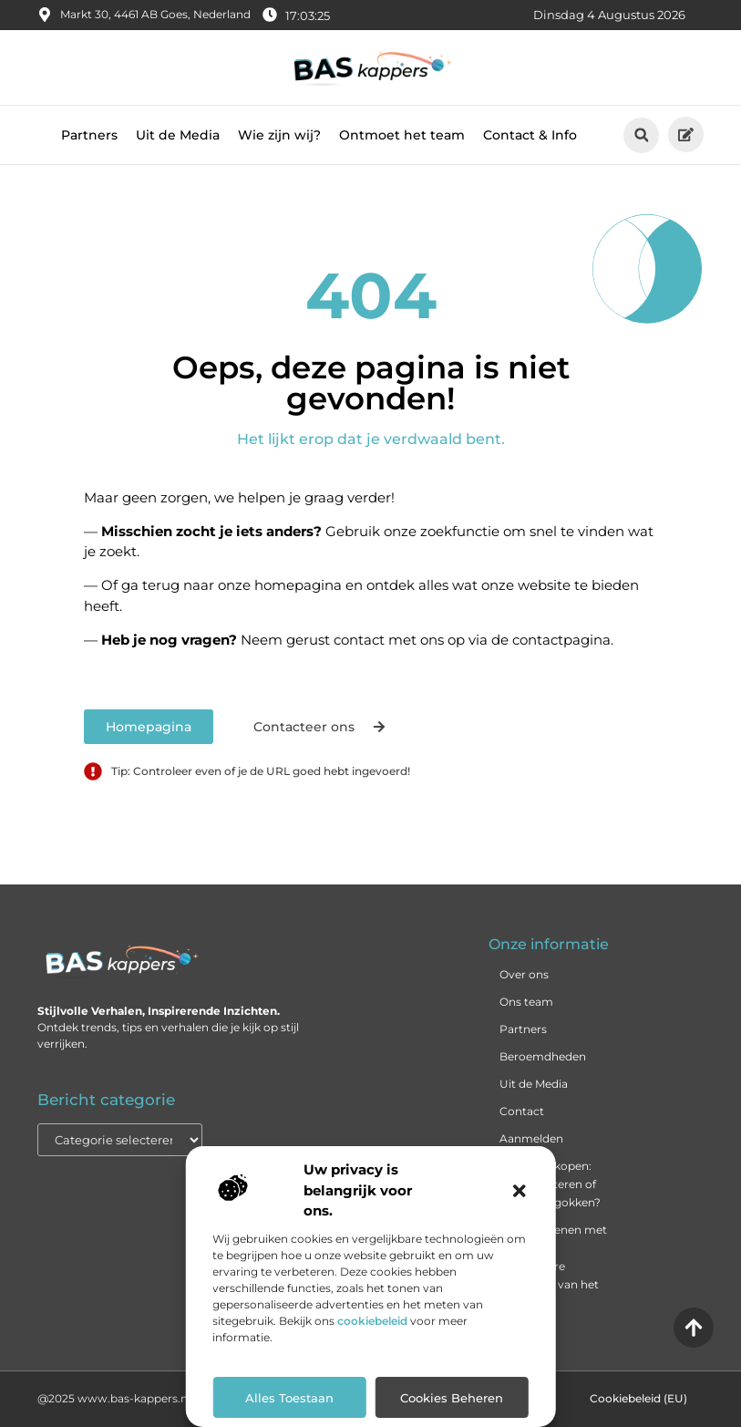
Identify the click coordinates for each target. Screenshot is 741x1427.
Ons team (526, 1001)
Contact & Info (530, 135)
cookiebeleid (372, 1321)
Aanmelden (531, 1138)
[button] (519, 1191)
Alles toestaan (289, 1398)
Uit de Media (178, 135)
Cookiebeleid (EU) (638, 1398)
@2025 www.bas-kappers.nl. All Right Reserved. (168, 1398)
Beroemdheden (542, 1056)
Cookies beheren (451, 1398)
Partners (89, 135)
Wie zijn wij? (279, 135)
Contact (521, 1111)
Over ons (524, 974)
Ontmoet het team (402, 135)
